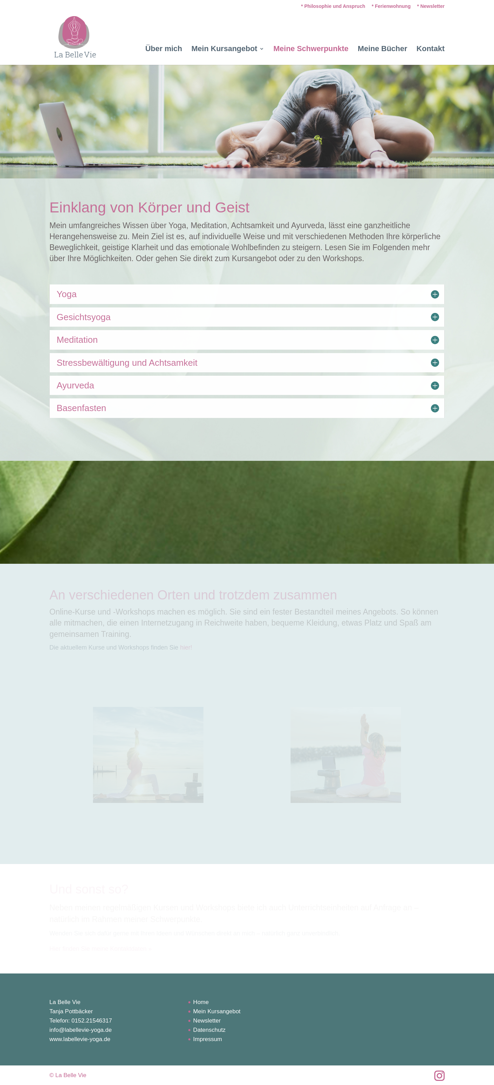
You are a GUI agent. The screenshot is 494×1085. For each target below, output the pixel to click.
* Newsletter (431, 6)
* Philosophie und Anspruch (333, 6)
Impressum (207, 1039)
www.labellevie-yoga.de (79, 1039)
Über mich (163, 49)
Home (201, 1002)
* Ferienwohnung (391, 6)
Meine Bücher (382, 49)
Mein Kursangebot (224, 49)
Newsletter (207, 1020)
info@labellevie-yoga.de (80, 1030)
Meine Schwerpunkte (311, 49)
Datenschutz (209, 1030)
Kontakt (430, 49)
